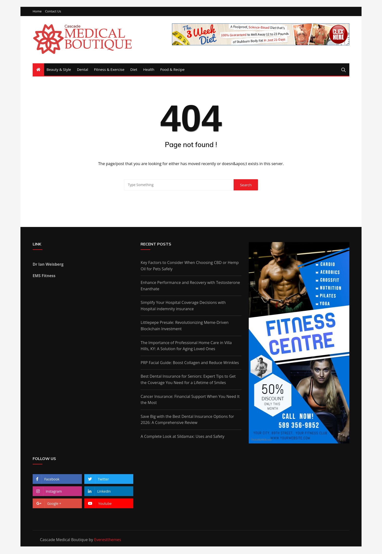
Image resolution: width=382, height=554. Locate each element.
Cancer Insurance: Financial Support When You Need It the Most (190, 400)
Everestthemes (107, 540)
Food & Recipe (172, 69)
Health (148, 69)
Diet (133, 69)
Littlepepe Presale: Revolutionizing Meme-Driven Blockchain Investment (185, 326)
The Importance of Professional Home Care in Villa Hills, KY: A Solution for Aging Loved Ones (186, 346)
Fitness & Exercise (109, 69)
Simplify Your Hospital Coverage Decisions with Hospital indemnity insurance (183, 306)
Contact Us (53, 11)
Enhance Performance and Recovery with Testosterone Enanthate (190, 286)
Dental (82, 69)
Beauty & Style (59, 69)
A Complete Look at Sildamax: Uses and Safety (182, 437)
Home (37, 11)
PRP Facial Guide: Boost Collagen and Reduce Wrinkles (190, 363)
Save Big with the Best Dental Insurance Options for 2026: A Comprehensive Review (187, 420)
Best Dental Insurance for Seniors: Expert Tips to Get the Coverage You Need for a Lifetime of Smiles (188, 380)
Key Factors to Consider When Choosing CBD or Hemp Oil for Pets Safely (190, 266)
